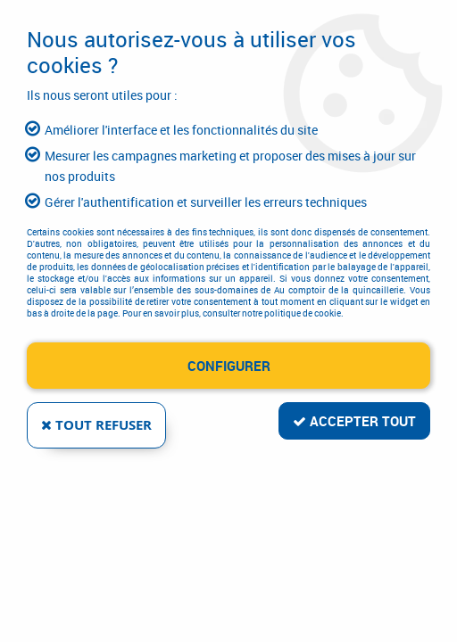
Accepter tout (354, 421)
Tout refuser (96, 425)
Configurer (228, 365)
